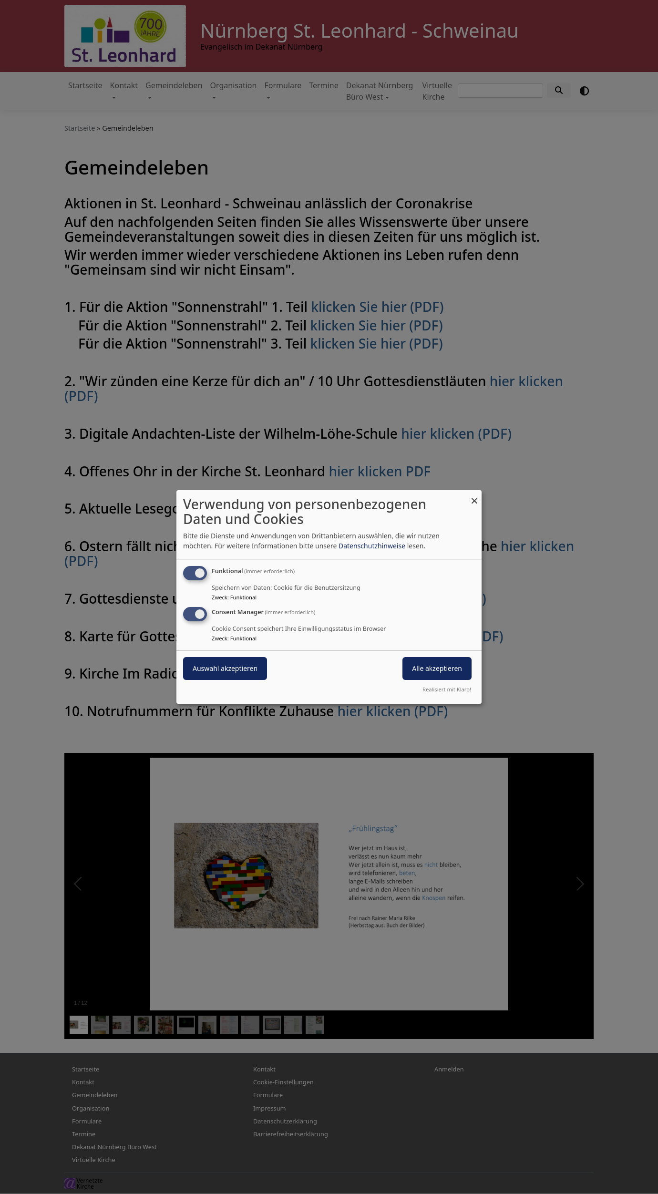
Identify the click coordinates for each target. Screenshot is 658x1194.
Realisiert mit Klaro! (446, 689)
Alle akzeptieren (437, 668)
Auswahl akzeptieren (225, 668)
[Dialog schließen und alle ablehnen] (474, 496)
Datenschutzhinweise (372, 545)
